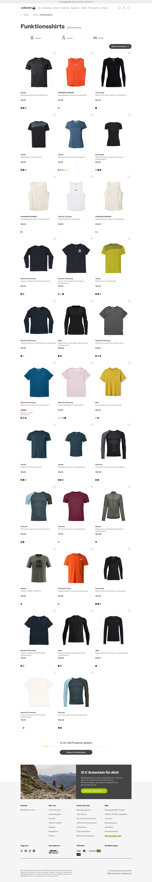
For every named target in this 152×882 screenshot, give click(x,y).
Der (60, 2)
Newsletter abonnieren (92, 791)
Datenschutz (126, 873)
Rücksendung (111, 823)
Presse (51, 835)
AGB (109, 873)
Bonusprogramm (84, 810)
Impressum (116, 873)
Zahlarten (109, 827)
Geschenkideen (83, 831)
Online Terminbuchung (87, 823)
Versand (108, 818)
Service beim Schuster (86, 818)
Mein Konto (82, 814)
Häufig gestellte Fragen (115, 810)
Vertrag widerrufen (113, 836)
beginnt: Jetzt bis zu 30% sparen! (82, 2)
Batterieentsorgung (85, 835)
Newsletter (53, 831)
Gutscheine (82, 827)
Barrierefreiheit (111, 831)
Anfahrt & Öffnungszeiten (116, 814)
